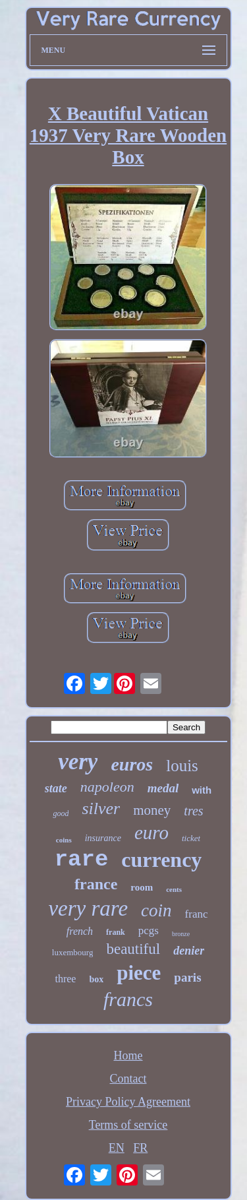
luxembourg (73, 952)
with (201, 790)
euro (151, 832)
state (56, 788)
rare (82, 859)
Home (128, 1055)
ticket (191, 838)
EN (116, 1147)
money (152, 810)
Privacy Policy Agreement (128, 1101)
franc (196, 914)
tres (193, 811)
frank (115, 932)
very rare (88, 908)
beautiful (133, 949)
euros (132, 764)
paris (187, 977)
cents (174, 889)
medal (163, 788)
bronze (181, 933)
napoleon (107, 786)
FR (140, 1147)
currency (161, 859)
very (77, 761)
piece (139, 972)
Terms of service (128, 1124)
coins (64, 840)
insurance (103, 838)
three (65, 978)
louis (182, 765)
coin (156, 910)
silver (101, 808)
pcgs (148, 930)
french (80, 931)
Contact (128, 1078)
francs (128, 999)
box (96, 979)
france (95, 884)
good (61, 813)
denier (188, 950)
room (141, 887)
